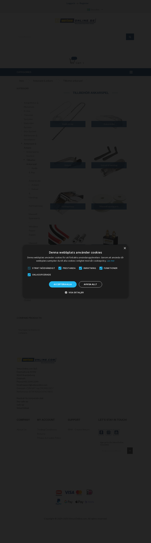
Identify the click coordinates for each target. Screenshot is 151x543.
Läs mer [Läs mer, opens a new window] (111, 260)
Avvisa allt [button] (90, 284)
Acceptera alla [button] (63, 284)
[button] (75, 292)
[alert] (75, 271)
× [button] (124, 248)
